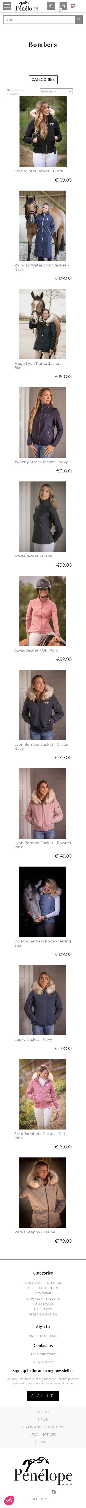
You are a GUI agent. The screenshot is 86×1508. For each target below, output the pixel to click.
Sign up (43, 1396)
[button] (9, 1500)
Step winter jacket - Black (38, 171)
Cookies (43, 1442)
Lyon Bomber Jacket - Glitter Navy (41, 746)
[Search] (39, 19)
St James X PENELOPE (43, 1298)
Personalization (43, 1314)
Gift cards (43, 1309)
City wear (43, 1293)
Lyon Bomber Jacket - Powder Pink (43, 845)
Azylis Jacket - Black (33, 556)
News (43, 1420)
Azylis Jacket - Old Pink (36, 650)
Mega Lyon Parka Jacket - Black (38, 366)
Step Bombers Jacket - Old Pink (39, 1136)
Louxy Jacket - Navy (33, 1040)
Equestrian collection (43, 1282)
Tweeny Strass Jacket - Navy (41, 462)
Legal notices (43, 1435)
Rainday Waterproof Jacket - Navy (41, 267)
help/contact (43, 1362)
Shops (43, 1412)
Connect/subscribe (43, 1336)
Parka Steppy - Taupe (34, 1232)
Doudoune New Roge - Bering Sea (42, 943)
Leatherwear (43, 1304)
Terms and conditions (43, 1427)
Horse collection (43, 1288)
